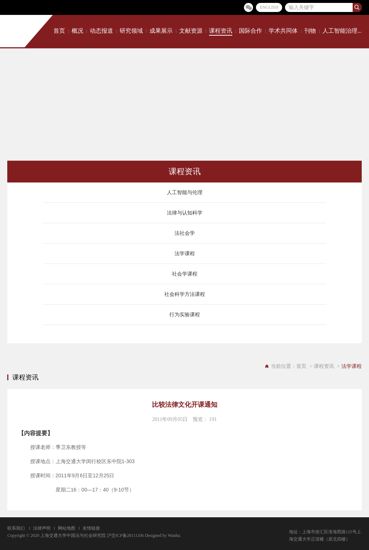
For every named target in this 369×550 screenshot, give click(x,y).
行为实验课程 (184, 314)
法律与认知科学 (184, 213)
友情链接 (91, 528)
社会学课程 (184, 274)
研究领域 (131, 31)
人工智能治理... (342, 31)
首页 (59, 31)
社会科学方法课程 (184, 294)
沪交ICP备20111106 (125, 535)
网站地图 (66, 528)
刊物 (310, 31)
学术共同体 (283, 31)
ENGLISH (269, 7)
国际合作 (250, 31)
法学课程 (185, 253)
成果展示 (161, 31)
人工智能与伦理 (184, 192)
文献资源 (190, 31)
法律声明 (42, 528)
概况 (77, 31)
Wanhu (174, 535)
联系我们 (16, 528)
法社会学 (185, 233)
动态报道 (101, 31)
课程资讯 (220, 31)
